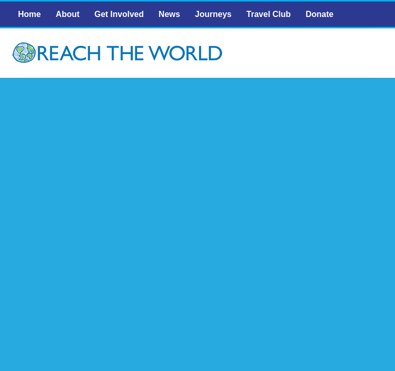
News (169, 14)
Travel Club (268, 14)
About (67, 14)
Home (29, 14)
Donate (319, 14)
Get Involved (118, 14)
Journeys (213, 14)
